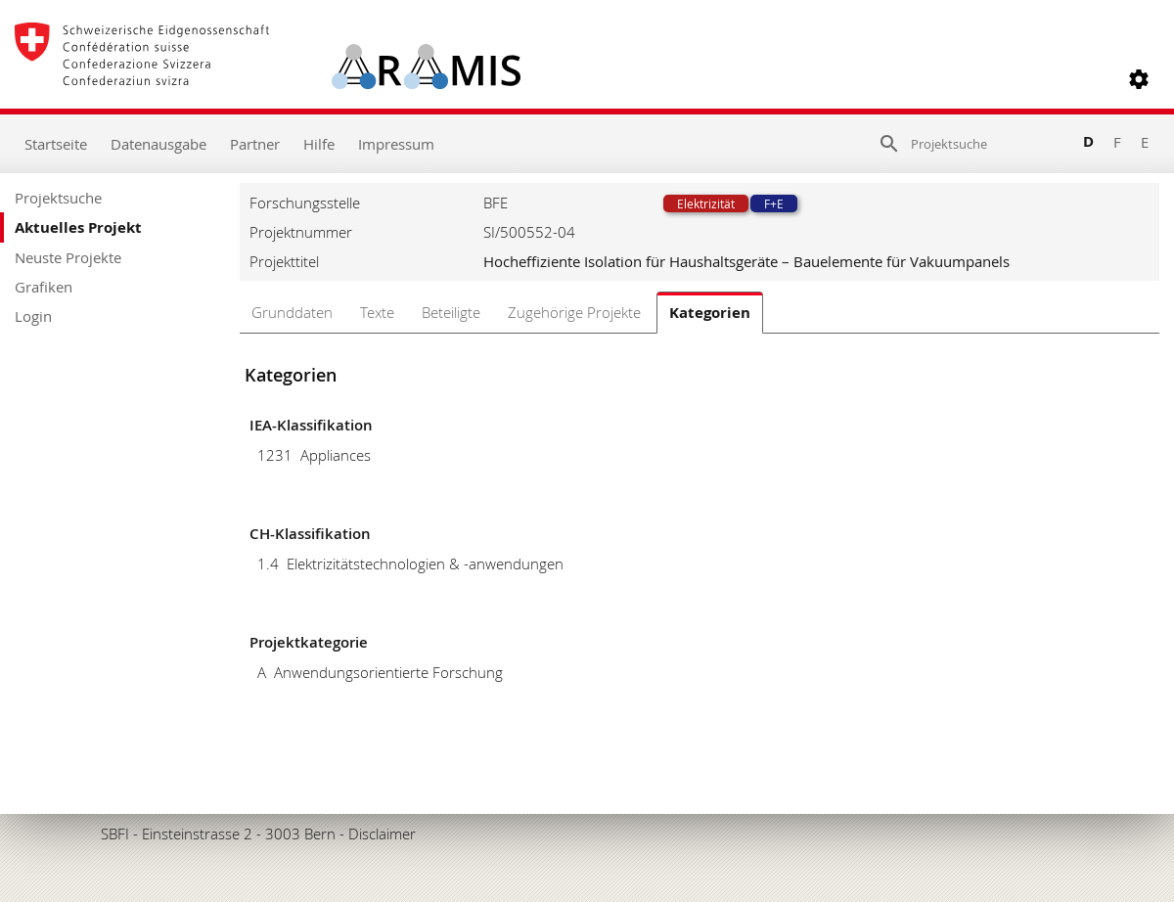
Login (33, 316)
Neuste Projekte (68, 257)
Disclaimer (382, 833)
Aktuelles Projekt (78, 227)
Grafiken (43, 286)
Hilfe (319, 144)
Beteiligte (451, 312)
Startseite (55, 144)
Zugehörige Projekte (574, 312)
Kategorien (709, 312)
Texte (377, 312)
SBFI (115, 833)
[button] (1138, 79)
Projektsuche (58, 197)
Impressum (396, 144)
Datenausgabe (158, 144)
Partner (255, 144)
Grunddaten (292, 312)
